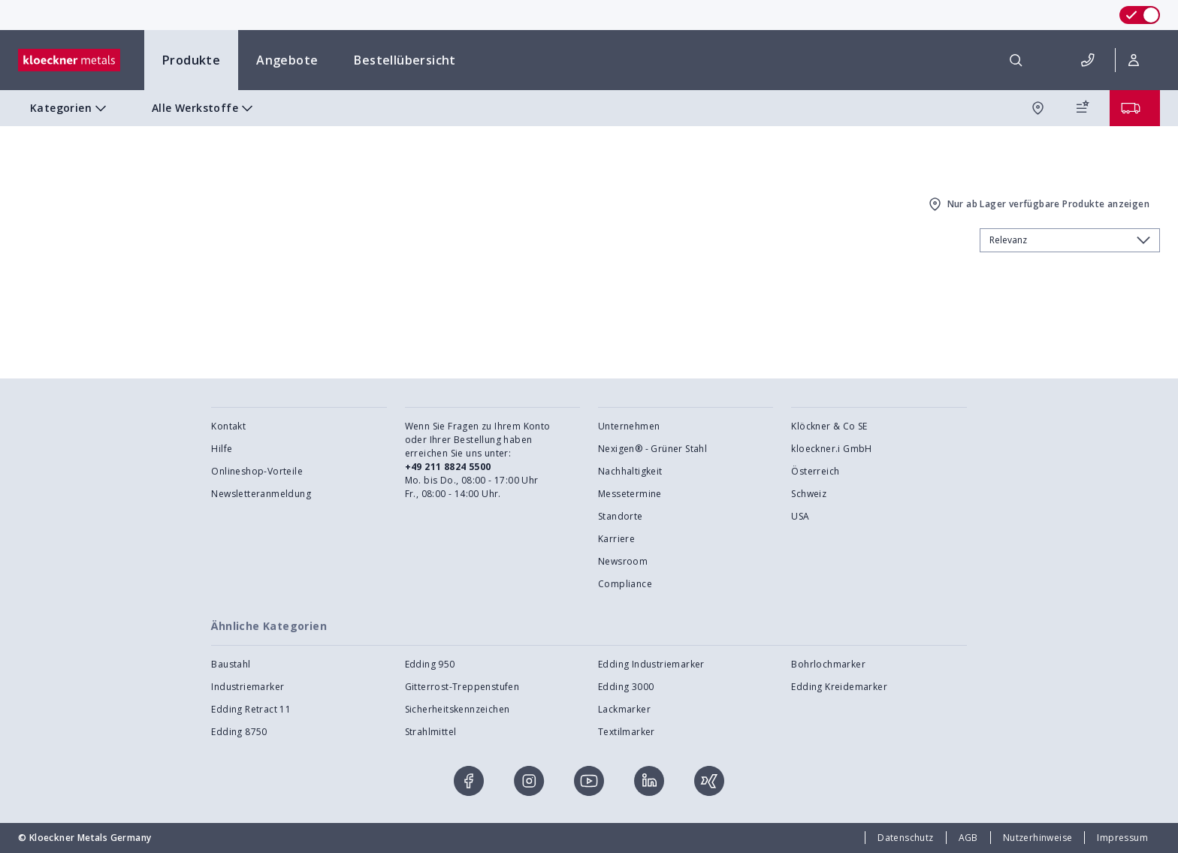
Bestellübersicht (404, 60)
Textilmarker (626, 731)
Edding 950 (430, 664)
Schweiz (808, 493)
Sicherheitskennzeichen (457, 709)
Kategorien (70, 108)
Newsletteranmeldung (261, 493)
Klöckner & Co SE (829, 426)
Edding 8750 (239, 731)
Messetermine (630, 493)
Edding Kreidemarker (839, 686)
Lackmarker (624, 709)
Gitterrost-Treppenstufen (462, 686)
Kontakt (228, 426)
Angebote (287, 60)
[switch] (1139, 15)
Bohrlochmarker (828, 664)
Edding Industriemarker (651, 664)
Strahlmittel (431, 731)
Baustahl (230, 664)
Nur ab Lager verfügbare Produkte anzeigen (1037, 204)
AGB (968, 837)
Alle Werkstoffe (204, 108)
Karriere (616, 538)
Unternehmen (629, 426)
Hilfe (221, 448)
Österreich (815, 471)
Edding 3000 (626, 686)
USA (800, 516)
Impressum (1122, 837)
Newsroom (623, 561)
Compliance (625, 583)
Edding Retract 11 (251, 709)
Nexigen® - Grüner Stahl (652, 448)
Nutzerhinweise (1038, 837)
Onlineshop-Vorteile (257, 471)
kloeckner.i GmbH (831, 448)
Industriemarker (247, 686)
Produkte (191, 60)
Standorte (620, 516)
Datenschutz (905, 837)
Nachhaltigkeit (630, 471)
